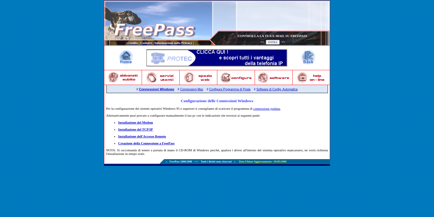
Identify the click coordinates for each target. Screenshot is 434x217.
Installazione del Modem (135, 122)
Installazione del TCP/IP (135, 129)
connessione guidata (266, 108)
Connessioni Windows (156, 89)
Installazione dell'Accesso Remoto (142, 136)
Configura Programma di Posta (229, 89)
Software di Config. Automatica (277, 89)
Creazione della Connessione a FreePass (146, 143)
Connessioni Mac (191, 89)
